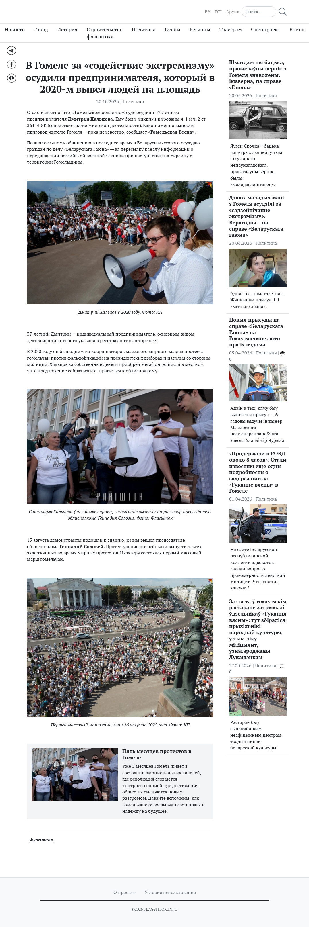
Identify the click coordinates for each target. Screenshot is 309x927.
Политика (144, 29)
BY (207, 12)
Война (296, 29)
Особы (172, 29)
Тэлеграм (230, 29)
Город (41, 29)
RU (218, 12)
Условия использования (170, 892)
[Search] (259, 11)
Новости (15, 29)
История (67, 29)
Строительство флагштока (105, 33)
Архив (232, 12)
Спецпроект (265, 29)
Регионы (200, 29)
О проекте (124, 892)
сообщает (136, 132)
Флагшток (41, 839)
